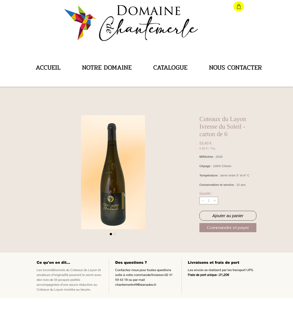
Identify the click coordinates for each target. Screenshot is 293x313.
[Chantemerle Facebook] (142, 306)
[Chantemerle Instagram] (150, 306)
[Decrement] (202, 200)
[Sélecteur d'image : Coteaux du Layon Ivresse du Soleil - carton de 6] (111, 234)
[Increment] (215, 200)
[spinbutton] (208, 200)
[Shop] (238, 6)
